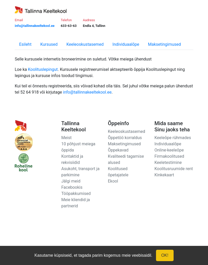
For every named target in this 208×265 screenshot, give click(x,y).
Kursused (49, 44)
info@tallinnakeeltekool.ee (87, 92)
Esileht (25, 44)
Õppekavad (118, 150)
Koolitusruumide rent (173, 168)
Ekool (113, 181)
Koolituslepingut (43, 69)
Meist (66, 137)
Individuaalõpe (126, 44)
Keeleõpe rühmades (172, 137)
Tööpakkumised (76, 193)
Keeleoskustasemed (85, 44)
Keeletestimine (168, 162)
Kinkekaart (164, 174)
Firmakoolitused (169, 156)
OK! (164, 255)
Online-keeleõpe (169, 150)
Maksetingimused (164, 44)
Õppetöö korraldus (125, 137)
